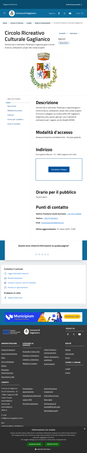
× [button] (84, 429)
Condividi (63, 33)
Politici (3, 365)
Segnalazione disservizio (32, 395)
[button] (44, 449)
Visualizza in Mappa (59, 169)
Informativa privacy (51, 395)
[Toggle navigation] (4, 13)
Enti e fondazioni (7, 361)
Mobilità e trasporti (30, 363)
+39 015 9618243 (51, 218)
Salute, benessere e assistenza (51, 358)
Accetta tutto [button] (34, 444)
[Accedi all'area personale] (73, 5)
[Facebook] (58, 13)
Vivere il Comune (17, 23)
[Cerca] (82, 13)
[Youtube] (69, 13)
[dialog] (43, 440)
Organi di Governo (8, 349)
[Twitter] (63, 13)
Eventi (67, 372)
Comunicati (69, 353)
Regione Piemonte (10, 4)
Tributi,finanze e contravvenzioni (50, 351)
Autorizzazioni (49, 364)
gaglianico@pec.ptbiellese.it (12, 426)
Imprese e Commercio (31, 355)
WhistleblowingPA (51, 410)
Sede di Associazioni (42, 23)
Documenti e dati (7, 377)
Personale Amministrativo (7, 371)
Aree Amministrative (9, 353)
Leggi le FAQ (27, 399)
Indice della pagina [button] (13, 99)
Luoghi (29, 23)
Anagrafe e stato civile (31, 351)
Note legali (48, 399)
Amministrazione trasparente (50, 390)
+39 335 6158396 (74, 213)
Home (5, 23)
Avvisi (67, 357)
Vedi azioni (75, 33)
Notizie (68, 349)
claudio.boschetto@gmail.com (52, 222)
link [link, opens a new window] (65, 440)
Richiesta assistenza (30, 403)
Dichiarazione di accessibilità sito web (52, 405)
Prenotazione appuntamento (28, 390)
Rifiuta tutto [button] (52, 444)
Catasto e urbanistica (31, 359)
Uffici (3, 357)
